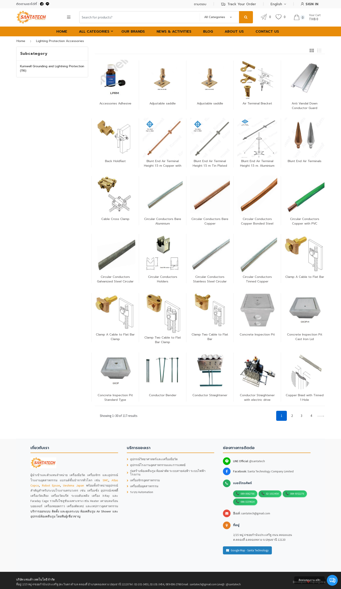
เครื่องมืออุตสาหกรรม (142, 486)
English (276, 4)
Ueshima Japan (73, 485)
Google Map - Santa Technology (247, 550)
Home (21, 41)
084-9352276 (297, 493)
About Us (234, 31)
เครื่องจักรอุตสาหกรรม (143, 480)
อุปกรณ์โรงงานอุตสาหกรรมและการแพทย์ (156, 465)
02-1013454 (272, 493)
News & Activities (174, 31)
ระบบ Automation (140, 492)
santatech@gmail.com (255, 513)
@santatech (257, 461)
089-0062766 (247, 493)
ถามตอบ (200, 4)
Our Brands (133, 31)
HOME (61, 31)
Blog (208, 31)
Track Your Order (238, 4)
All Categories (94, 31)
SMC (105, 480)
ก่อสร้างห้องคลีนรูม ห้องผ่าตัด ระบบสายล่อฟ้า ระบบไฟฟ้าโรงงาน (166, 473)
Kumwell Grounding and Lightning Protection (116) (52, 68)
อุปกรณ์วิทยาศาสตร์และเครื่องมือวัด (152, 459)
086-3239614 (247, 501)
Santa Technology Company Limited (270, 471)
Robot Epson (51, 485)
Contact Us (267, 31)
